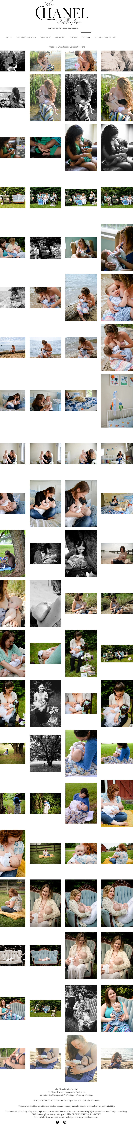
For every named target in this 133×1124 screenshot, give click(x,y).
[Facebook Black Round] (57, 1122)
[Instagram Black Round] (64, 1122)
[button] (27, 36)
